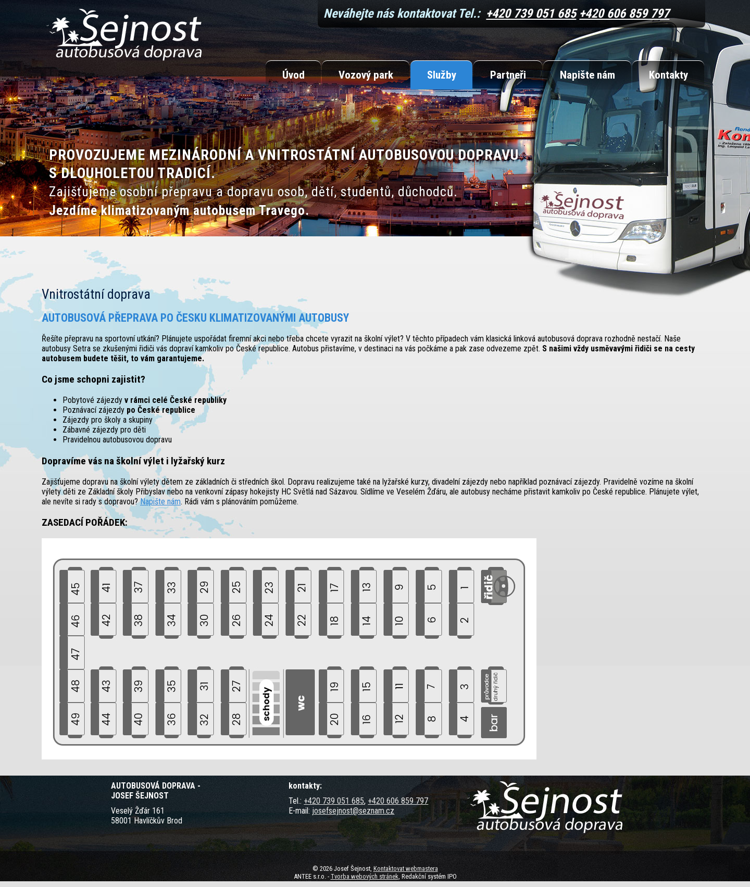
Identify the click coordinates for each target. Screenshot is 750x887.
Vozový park (366, 75)
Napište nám (587, 75)
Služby (441, 75)
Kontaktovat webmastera (405, 868)
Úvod (293, 75)
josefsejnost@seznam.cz (353, 811)
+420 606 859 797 (624, 13)
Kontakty (668, 75)
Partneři (508, 75)
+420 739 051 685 (531, 13)
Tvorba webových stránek (364, 876)
